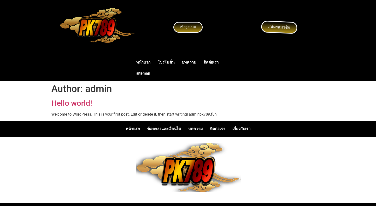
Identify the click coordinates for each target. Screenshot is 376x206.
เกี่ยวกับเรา (241, 128)
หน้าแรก (143, 62)
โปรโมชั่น (166, 62)
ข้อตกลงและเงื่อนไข (164, 128)
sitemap (143, 73)
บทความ (189, 62)
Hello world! (71, 103)
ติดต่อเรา (211, 62)
